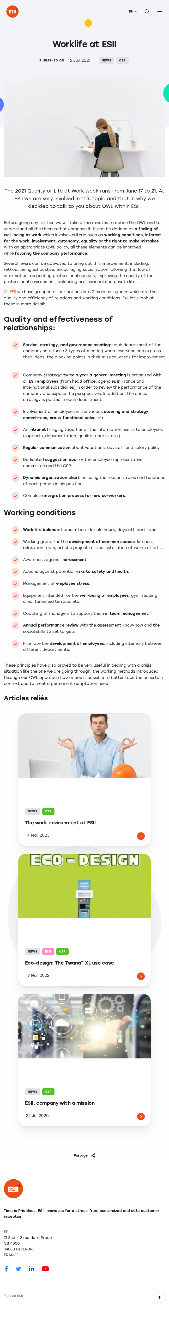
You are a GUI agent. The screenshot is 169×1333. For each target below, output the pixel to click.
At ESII (10, 292)
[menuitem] (133, 11)
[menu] (160, 11)
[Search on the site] (147, 11)
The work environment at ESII (60, 823)
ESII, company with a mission (60, 1103)
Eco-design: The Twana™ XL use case (69, 963)
